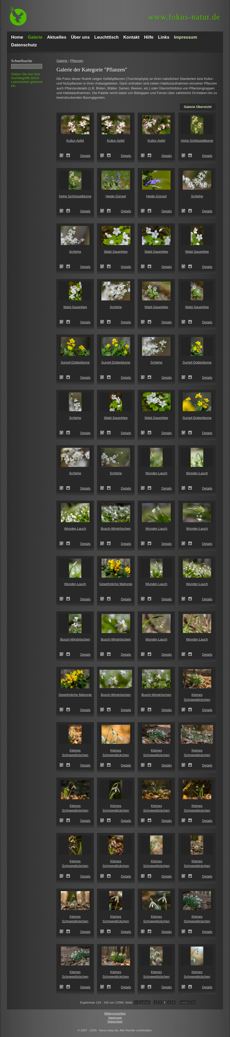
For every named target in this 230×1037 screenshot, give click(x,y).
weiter (185, 1002)
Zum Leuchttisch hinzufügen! (68, 155)
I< (136, 1002)
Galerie (62, 61)
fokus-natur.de (184, 16)
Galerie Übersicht (198, 107)
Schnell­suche (21, 60)
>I (193, 1002)
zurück (144, 1002)
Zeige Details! (63, 155)
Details (85, 156)
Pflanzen (76, 61)
